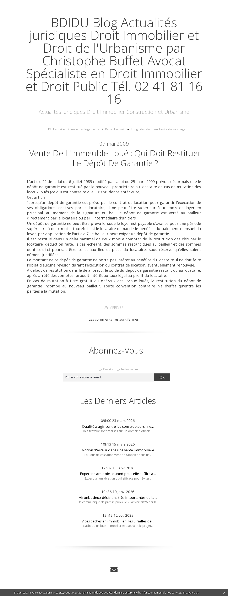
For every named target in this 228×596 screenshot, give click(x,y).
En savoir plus (191, 592)
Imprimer (114, 307)
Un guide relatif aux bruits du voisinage (158, 129)
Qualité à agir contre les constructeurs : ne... (118, 426)
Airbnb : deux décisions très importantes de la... (118, 497)
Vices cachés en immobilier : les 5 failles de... (118, 521)
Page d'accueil (115, 129)
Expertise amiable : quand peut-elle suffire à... (118, 473)
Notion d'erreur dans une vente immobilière (118, 450)
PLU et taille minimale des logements (73, 129)
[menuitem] (75, 129)
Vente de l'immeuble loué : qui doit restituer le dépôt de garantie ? (115, 158)
